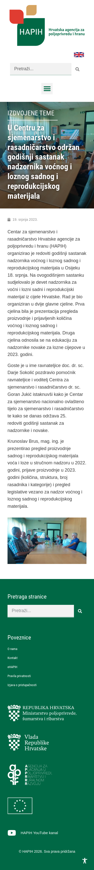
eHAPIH (12, 667)
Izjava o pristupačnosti (22, 685)
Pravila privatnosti (19, 676)
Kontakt (13, 658)
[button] (47, 88)
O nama (12, 649)
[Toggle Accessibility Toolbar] (84, 860)
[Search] (77, 69)
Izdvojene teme (31, 113)
